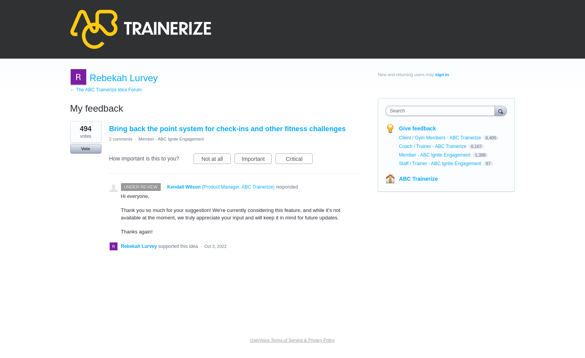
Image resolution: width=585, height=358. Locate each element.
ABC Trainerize (418, 179)
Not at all (216, 160)
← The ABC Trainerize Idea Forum (106, 90)
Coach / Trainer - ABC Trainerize (433, 146)
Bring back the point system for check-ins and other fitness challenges (227, 129)
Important (257, 160)
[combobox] (441, 111)
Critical (299, 160)
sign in (442, 74)
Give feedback (417, 128)
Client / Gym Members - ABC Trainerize (440, 138)
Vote (85, 148)
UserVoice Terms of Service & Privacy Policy (292, 340)
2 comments (121, 139)
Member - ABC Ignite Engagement (171, 139)
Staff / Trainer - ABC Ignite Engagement (440, 163)
